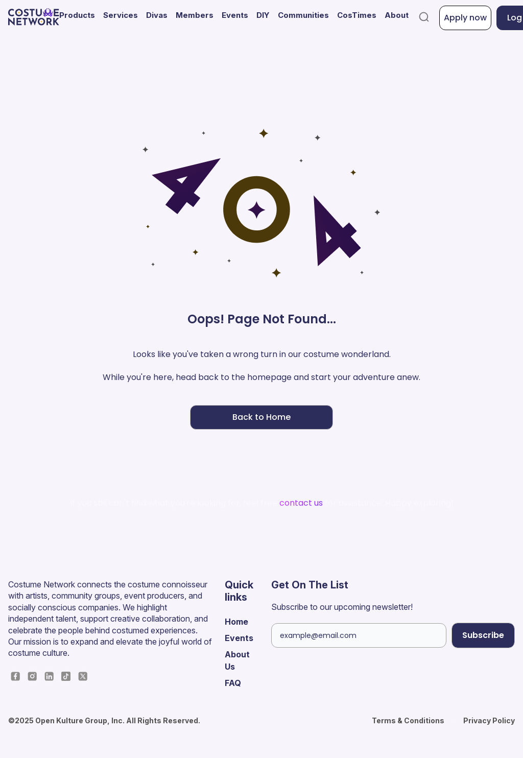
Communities (303, 15)
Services (120, 15)
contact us (301, 503)
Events (235, 15)
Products (77, 15)
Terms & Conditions (408, 720)
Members (194, 15)
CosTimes (356, 15)
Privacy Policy (489, 720)
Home (236, 622)
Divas (157, 15)
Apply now (465, 17)
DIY (263, 15)
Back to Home (261, 417)
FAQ (233, 683)
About (397, 15)
